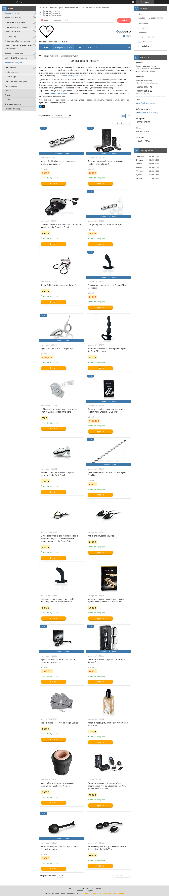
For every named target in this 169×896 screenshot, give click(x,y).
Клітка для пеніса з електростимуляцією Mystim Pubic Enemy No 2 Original (107, 410)
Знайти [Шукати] (124, 20)
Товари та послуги (51, 56)
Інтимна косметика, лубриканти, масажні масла (18, 47)
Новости (8, 90)
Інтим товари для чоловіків (16, 27)
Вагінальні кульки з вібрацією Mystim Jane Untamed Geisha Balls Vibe (107, 847)
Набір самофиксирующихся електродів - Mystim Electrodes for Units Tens (60, 410)
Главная (45, 47)
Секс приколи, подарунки (16, 81)
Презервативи (11, 86)
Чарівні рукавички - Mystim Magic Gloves (59, 722)
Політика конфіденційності (113, 893)
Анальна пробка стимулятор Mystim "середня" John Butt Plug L (57, 473)
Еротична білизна (12, 31)
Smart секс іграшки (13, 17)
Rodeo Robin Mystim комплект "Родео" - (59, 285)
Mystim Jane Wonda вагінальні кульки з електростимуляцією (58, 660)
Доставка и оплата (13, 104)
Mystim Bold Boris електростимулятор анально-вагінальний (58, 162)
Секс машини (10, 67)
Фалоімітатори (11, 36)
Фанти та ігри (10, 76)
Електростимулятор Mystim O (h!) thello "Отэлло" (106, 660)
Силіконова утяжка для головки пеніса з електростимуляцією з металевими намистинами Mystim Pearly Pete (59, 538)
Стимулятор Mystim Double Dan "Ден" (105, 224)
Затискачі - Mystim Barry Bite (101, 535)
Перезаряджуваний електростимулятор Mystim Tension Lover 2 (106, 162)
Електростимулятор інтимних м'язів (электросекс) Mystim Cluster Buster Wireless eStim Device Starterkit (109, 786)
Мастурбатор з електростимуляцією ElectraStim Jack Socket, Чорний (58, 784)
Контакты (92, 47)
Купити (53, 183)
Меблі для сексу (12, 72)
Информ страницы (13, 108)
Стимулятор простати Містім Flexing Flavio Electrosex (108, 286)
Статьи (7, 95)
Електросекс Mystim (58, 93)
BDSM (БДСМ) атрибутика (16, 58)
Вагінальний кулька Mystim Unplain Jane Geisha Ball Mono (59, 847)
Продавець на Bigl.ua (84, 891)
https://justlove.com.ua (145, 103)
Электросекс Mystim (13, 62)
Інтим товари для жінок (15, 22)
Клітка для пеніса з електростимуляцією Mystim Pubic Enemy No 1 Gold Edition (107, 600)
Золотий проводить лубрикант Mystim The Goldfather (108, 724)
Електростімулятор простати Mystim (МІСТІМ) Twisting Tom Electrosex (58, 600)
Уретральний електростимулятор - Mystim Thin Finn (107, 473)
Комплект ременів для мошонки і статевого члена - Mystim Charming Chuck (61, 226)
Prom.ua (98, 888)
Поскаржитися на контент (91, 893)
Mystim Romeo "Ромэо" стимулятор (57, 348)
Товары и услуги (12, 13)
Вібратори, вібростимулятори (17, 41)
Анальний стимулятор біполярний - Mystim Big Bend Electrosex (107, 350)
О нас (7, 99)
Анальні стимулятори (14, 53)
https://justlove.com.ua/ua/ (147, 112)
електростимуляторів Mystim (74, 75)
